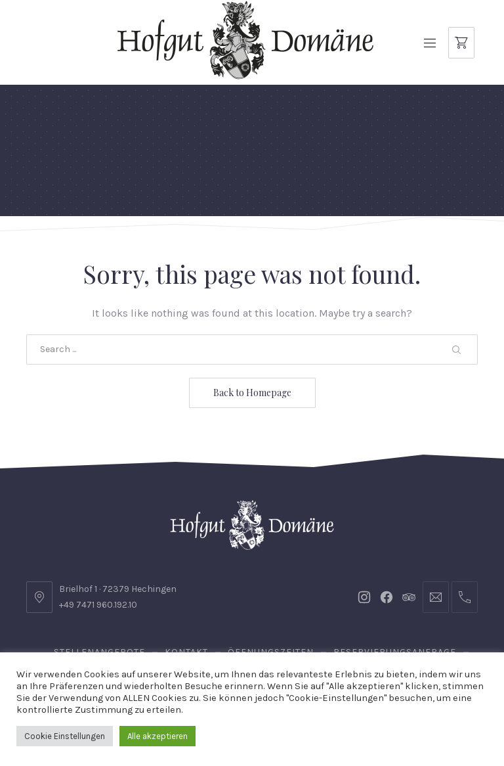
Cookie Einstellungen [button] (64, 736)
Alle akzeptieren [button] (157, 736)
